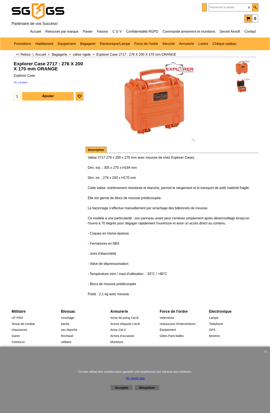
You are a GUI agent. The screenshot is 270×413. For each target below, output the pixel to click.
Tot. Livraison (20, 82)
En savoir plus (135, 378)
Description (96, 150)
